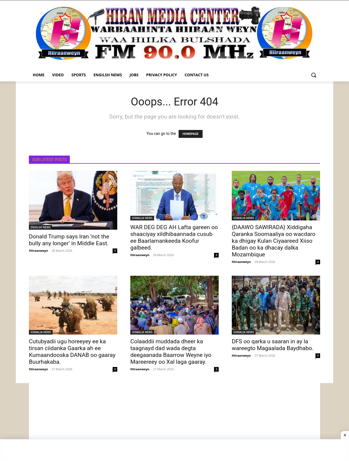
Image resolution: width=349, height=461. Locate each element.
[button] (313, 74)
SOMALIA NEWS (142, 218)
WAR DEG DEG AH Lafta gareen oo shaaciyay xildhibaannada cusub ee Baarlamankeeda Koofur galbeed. (174, 237)
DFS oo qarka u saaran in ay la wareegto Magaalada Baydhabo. (273, 344)
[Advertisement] (174, 421)
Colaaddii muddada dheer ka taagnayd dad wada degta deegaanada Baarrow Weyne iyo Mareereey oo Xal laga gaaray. (170, 351)
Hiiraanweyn (38, 250)
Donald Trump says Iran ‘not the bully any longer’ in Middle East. (69, 240)
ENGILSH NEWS (40, 227)
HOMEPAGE (190, 134)
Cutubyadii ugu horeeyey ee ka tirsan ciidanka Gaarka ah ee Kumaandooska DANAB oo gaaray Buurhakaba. (72, 351)
